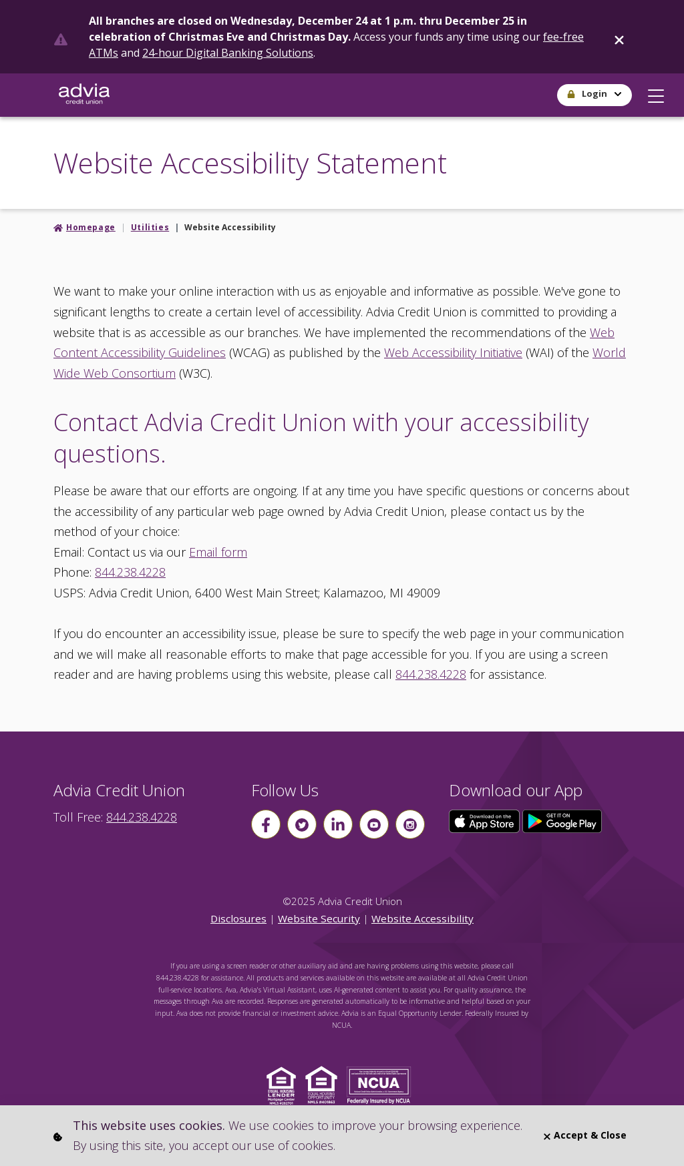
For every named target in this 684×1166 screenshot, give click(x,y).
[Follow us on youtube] (374, 824)
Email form (218, 552)
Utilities (150, 227)
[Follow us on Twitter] (302, 824)
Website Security (319, 918)
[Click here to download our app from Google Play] (562, 820)
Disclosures (238, 918)
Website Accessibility (422, 918)
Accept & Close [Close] (585, 1135)
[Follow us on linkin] (338, 824)
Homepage (91, 227)
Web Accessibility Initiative (453, 352)
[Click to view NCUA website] (382, 1084)
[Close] (619, 37)
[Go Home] (84, 95)
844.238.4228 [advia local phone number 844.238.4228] (141, 817)
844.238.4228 (130, 572)
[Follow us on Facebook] (266, 824)
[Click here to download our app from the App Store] (485, 820)
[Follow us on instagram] (410, 824)
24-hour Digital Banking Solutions (227, 52)
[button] (656, 93)
